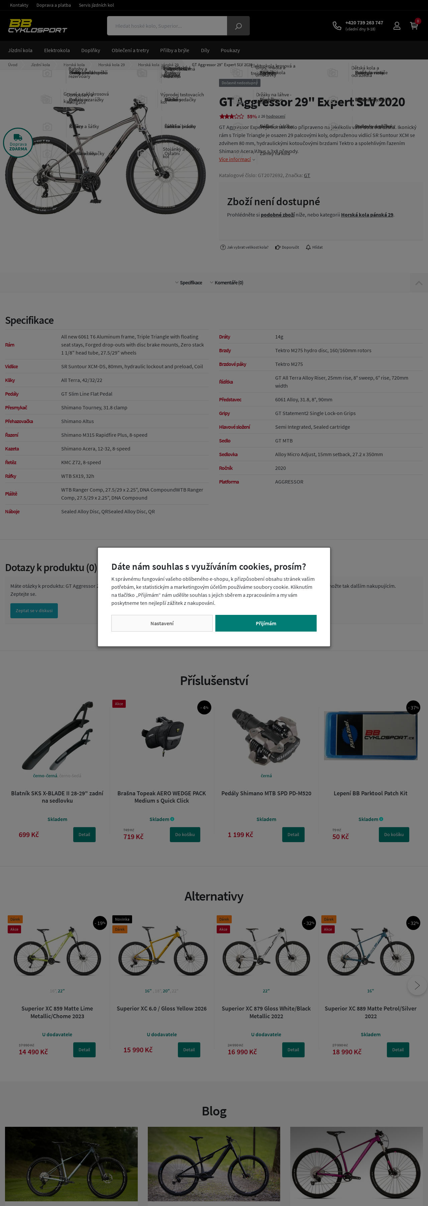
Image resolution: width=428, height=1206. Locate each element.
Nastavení (162, 623)
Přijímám (266, 623)
